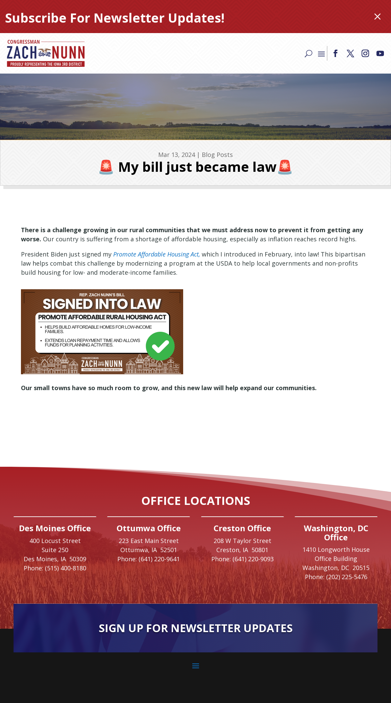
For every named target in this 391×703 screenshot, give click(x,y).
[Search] (308, 53)
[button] (335, 53)
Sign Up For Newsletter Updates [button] (196, 628)
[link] (45, 53)
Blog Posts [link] (217, 155)
